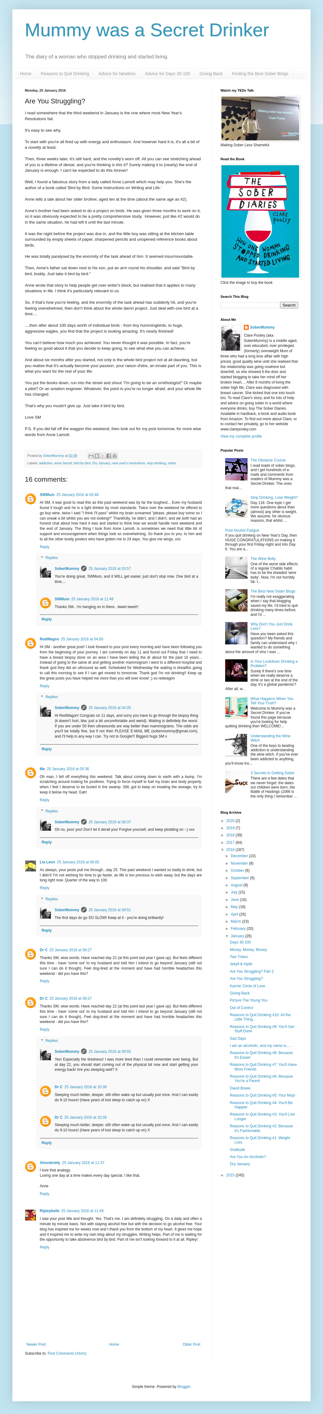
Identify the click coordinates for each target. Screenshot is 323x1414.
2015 (231, 1175)
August (237, 885)
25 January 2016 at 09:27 (70, 950)
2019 (231, 828)
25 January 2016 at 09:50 (110, 1051)
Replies (51, 558)
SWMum (47, 495)
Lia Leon (47, 862)
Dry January (101, 463)
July (235, 892)
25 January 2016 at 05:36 (68, 769)
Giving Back (211, 73)
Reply (44, 547)
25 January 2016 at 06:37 (110, 822)
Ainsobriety (50, 1163)
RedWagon (49, 639)
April (235, 914)
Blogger (183, 1386)
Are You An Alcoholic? (248, 1157)
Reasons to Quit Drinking (65, 73)
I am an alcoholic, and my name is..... (260, 1045)
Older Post (191, 1344)
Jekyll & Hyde (241, 964)
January (238, 936)
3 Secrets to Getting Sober (272, 773)
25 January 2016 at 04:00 (82, 639)
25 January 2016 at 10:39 (85, 1117)
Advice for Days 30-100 (167, 73)
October (238, 870)
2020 (231, 821)
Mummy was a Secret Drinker (147, 30)
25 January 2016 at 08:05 (78, 862)
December (240, 856)
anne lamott (63, 463)
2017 (231, 842)
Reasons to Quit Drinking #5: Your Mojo (262, 1095)
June (235, 900)
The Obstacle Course (268, 460)
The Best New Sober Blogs (273, 591)
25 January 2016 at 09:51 (110, 910)
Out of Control (241, 1008)
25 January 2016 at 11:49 (82, 1211)
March (236, 921)
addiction (45, 463)
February (239, 928)
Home (25, 73)
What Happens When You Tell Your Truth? (272, 701)
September (240, 878)
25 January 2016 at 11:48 (92, 599)
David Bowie (240, 1088)
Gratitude (237, 1150)
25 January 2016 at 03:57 (110, 568)
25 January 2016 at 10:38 (85, 1087)
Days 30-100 (240, 942)
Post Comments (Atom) (67, 1353)
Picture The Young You (248, 1000)
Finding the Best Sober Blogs (260, 73)
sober (172, 463)
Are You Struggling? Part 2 (252, 971)
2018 (231, 835)
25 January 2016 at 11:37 (83, 1163)
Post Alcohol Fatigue (242, 530)
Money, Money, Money (248, 950)
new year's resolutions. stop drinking (139, 463)
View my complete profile (241, 436)
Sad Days (238, 1038)
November (240, 863)
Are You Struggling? (246, 978)
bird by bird (82, 463)
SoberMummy (67, 568)
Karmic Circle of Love (247, 986)
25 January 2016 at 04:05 (110, 708)
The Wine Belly (263, 559)
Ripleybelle (49, 1211)
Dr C (44, 950)
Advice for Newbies (117, 73)
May (235, 907)
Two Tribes (239, 957)
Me (42, 769)
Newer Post (36, 1344)
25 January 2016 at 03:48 (77, 495)
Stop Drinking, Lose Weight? (274, 497)
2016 (231, 850)
